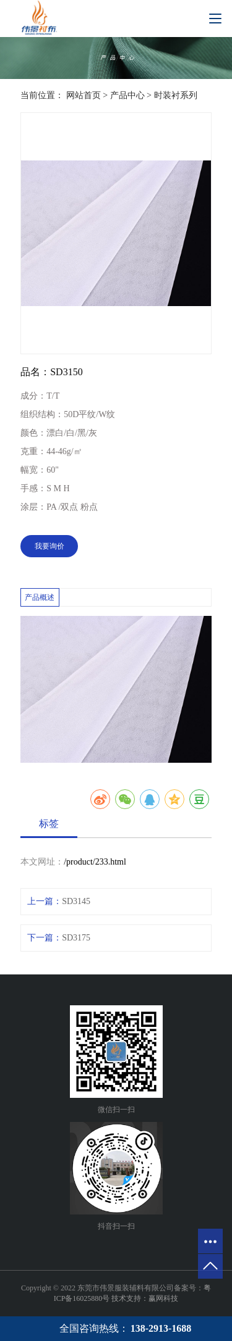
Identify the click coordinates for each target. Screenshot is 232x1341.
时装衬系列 (175, 95)
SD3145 (76, 901)
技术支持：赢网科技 (144, 1298)
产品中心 (127, 95)
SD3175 (76, 937)
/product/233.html (95, 861)
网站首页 (83, 95)
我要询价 (49, 546)
